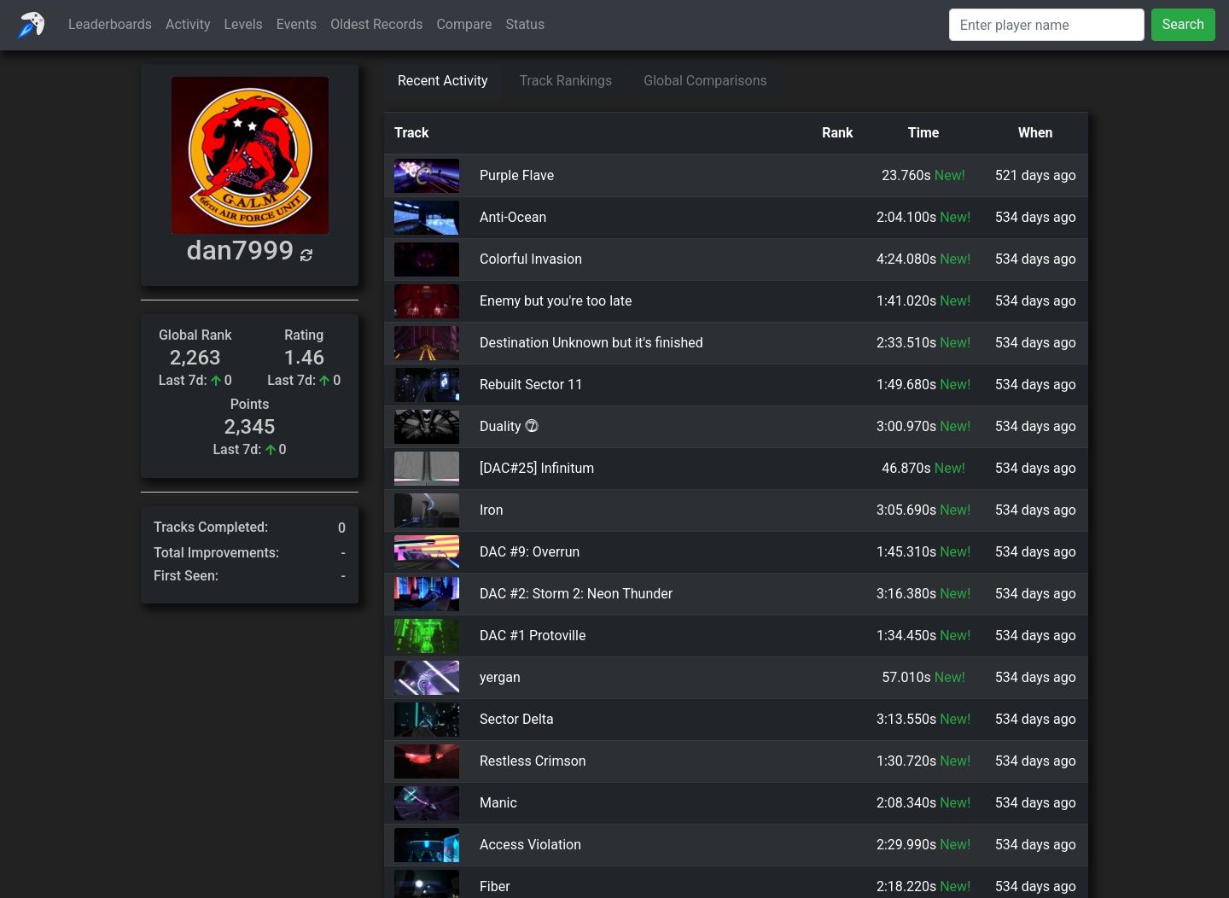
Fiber (495, 886)
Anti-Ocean (513, 217)
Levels (243, 24)
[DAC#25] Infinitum (537, 468)
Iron (492, 510)
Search (1183, 24)
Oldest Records (376, 24)
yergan (500, 677)
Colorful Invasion (531, 259)
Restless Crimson (533, 761)
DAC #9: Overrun (530, 552)
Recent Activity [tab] (443, 81)
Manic (498, 803)
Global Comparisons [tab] (705, 81)
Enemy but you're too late (556, 301)
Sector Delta (517, 719)
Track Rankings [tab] (566, 81)
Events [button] (297, 24)
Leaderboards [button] (110, 24)
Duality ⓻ (509, 426)
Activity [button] (188, 24)
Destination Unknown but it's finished (591, 343)
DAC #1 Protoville (532, 635)
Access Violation (530, 845)
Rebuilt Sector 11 (531, 384)
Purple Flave (517, 175)
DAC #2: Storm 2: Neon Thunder (576, 594)
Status (525, 24)
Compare (464, 24)
